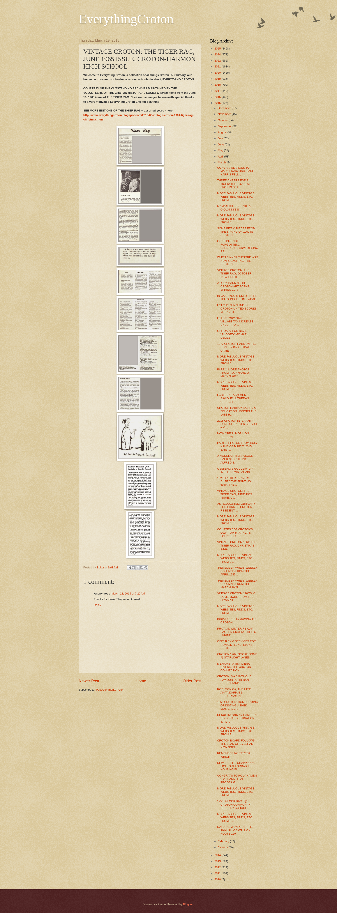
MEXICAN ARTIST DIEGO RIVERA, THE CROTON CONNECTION (234, 667)
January (223, 847)
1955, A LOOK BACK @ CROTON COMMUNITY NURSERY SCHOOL (234, 805)
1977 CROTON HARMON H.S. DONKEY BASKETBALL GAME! (236, 347)
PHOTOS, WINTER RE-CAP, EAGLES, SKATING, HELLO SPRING (236, 632)
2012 (217, 867)
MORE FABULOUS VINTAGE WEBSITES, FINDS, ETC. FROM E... (235, 197)
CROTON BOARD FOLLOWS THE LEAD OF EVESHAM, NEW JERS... (236, 744)
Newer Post (89, 681)
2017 (217, 90)
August (223, 132)
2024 (217, 54)
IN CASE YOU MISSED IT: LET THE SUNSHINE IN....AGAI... (237, 297)
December (225, 108)
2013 (217, 861)
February (224, 841)
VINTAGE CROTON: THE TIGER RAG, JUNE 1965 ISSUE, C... (234, 494)
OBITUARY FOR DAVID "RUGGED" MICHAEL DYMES (232, 334)
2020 (217, 72)
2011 (217, 873)
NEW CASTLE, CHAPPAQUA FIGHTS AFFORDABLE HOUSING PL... (235, 766)
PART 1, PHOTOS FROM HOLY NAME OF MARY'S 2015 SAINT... (237, 446)
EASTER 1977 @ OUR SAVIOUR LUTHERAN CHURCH (233, 398)
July (221, 138)
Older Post (192, 681)
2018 (217, 84)
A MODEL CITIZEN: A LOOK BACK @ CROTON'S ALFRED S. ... (235, 459)
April (221, 156)
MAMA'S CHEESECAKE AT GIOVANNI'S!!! (234, 207)
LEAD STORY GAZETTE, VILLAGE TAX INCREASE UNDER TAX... (235, 322)
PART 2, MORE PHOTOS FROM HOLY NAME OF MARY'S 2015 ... (234, 373)
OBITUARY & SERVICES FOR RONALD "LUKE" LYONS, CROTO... (236, 645)
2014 (217, 855)
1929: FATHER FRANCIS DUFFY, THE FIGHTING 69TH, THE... (234, 481)
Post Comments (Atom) (110, 689)
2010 (217, 879)
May (221, 150)
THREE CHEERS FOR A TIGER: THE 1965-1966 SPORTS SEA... (234, 184)
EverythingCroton (126, 19)
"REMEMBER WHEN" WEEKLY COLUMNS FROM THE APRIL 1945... (237, 571)
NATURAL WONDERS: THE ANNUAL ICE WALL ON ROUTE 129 (235, 830)
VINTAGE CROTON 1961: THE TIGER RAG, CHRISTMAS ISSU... (237, 545)
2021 (217, 66)
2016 (217, 97)
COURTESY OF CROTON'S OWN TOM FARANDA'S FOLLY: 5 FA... (235, 533)
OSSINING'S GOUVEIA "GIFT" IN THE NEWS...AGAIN (236, 470)
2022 (217, 60)
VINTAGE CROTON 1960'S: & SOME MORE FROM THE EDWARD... (236, 597)
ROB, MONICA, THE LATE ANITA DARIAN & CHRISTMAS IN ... (234, 693)
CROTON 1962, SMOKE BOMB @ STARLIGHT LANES (237, 656)
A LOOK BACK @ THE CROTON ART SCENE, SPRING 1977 (233, 286)
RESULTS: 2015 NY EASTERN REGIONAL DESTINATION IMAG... (237, 718)
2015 (217, 102)
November (225, 114)
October (223, 120)
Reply (97, 605)
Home (141, 681)
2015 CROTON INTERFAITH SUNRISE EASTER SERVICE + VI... (237, 424)
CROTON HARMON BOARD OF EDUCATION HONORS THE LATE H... (237, 411)
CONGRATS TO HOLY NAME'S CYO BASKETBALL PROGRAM (237, 779)
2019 (217, 78)
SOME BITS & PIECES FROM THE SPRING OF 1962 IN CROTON (236, 232)
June (221, 144)
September (225, 126)
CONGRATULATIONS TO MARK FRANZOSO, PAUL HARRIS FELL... (235, 171)
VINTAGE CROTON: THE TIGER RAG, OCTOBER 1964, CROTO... (234, 274)
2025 (217, 48)
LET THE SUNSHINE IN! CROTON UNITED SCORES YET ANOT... (237, 309)
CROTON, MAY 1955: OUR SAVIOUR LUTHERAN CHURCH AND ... (234, 680)
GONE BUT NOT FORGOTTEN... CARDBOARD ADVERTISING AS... (237, 246)
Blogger (188, 904)
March (222, 162)
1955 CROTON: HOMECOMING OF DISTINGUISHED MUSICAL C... (237, 705)
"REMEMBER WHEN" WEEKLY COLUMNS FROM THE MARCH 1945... (237, 584)
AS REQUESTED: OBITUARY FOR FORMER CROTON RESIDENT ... (236, 507)
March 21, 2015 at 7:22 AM (128, 593)
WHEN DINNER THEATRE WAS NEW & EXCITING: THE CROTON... (237, 261)
